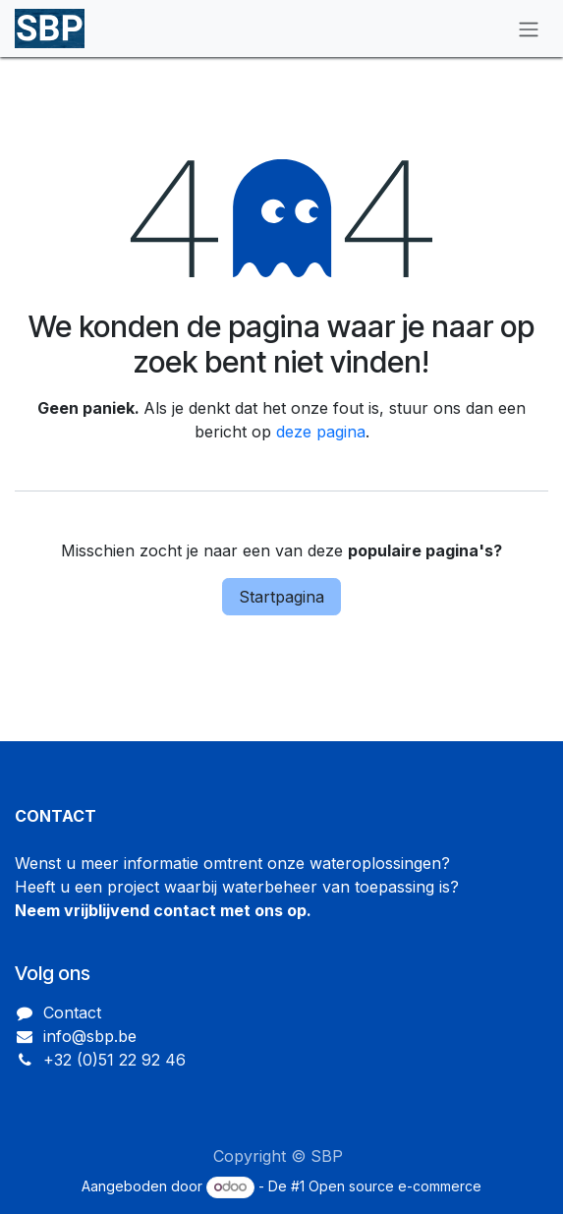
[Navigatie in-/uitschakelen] (528, 28)
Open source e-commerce (395, 1186)
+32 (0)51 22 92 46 (114, 1059)
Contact (72, 1012)
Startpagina (281, 597)
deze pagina (321, 431)
